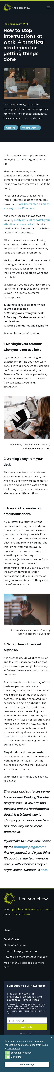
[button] (7, 1052)
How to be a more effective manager (26, 956)
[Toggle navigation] (48, 7)
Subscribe (27, 1027)
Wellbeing (10, 127)
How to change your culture (21, 951)
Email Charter (12, 939)
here (43, 870)
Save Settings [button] (27, 1064)
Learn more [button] (13, 1048)
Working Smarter (30, 127)
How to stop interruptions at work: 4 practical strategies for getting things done (24, 44)
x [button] (51, 1037)
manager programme (30, 847)
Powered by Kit (27, 1033)
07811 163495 (21, 914)
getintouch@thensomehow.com (31, 909)
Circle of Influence (15, 945)
